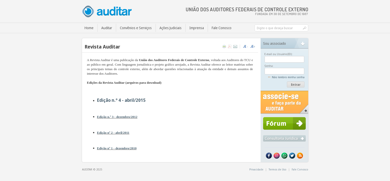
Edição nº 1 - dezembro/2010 (117, 148)
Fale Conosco (221, 27)
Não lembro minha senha (288, 77)
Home (89, 27)
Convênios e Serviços (136, 27)
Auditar (106, 27)
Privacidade (256, 169)
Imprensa (196, 27)
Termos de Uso (277, 169)
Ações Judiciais (171, 27)
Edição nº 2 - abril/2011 (113, 132)
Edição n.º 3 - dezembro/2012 (117, 117)
